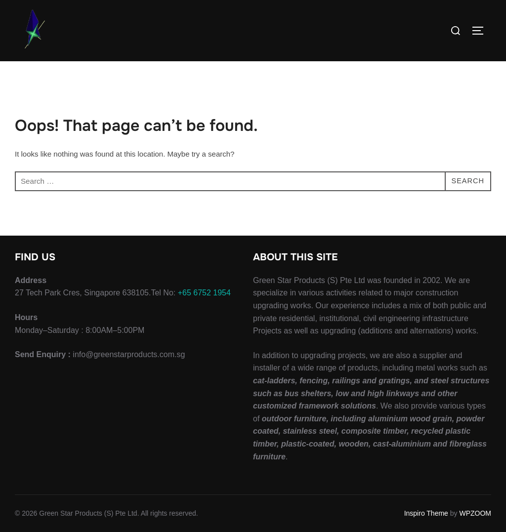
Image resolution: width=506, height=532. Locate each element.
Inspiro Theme (426, 513)
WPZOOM (475, 513)
